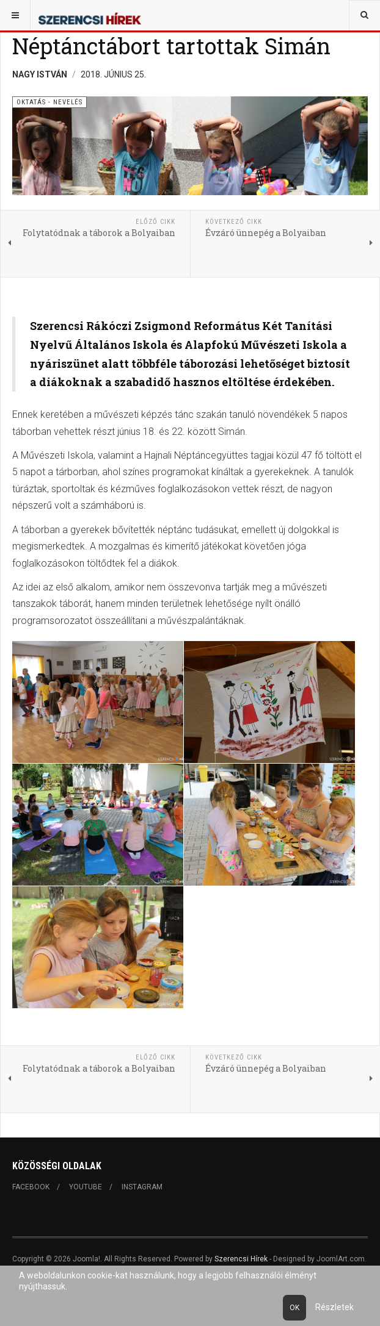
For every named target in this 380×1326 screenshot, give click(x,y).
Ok (294, 1307)
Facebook (30, 1187)
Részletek (334, 1307)
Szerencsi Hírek (241, 1259)
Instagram (142, 1187)
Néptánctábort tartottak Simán (171, 45)
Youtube (85, 1187)
